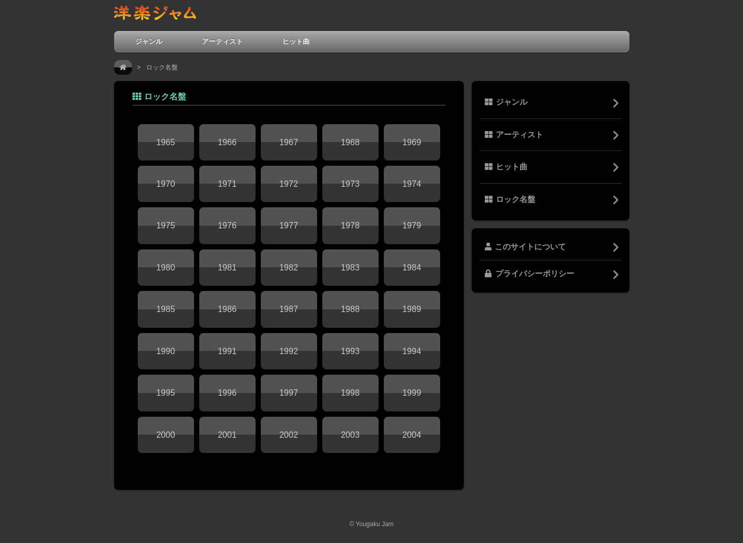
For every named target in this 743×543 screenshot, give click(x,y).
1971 (227, 183)
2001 (227, 434)
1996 (227, 392)
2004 (411, 434)
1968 (350, 142)
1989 (411, 309)
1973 (350, 183)
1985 (165, 309)
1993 (350, 351)
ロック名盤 (510, 199)
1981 (227, 267)
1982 (288, 267)
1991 (227, 351)
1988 (350, 309)
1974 (411, 183)
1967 (288, 142)
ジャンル (148, 41)
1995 (165, 392)
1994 (411, 351)
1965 (165, 142)
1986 (227, 309)
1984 (411, 267)
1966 (227, 142)
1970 (165, 183)
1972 (288, 183)
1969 (411, 142)
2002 (288, 434)
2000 (165, 434)
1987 (288, 309)
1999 (411, 392)
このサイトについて (525, 247)
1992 (288, 351)
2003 (350, 434)
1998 (350, 392)
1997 (288, 392)
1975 (165, 225)
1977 (288, 225)
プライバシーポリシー (529, 273)
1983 (350, 267)
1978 (350, 225)
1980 (165, 267)
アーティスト (222, 41)
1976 (227, 225)
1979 (411, 225)
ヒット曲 (296, 41)
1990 (165, 351)
